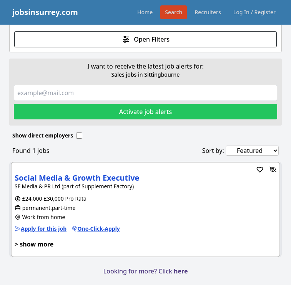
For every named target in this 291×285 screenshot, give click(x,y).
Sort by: (213, 150)
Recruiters (208, 12)
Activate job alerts (145, 111)
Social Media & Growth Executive (77, 178)
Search (173, 12)
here (181, 271)
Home (145, 12)
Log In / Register (254, 12)
